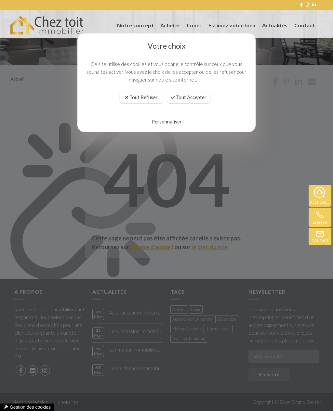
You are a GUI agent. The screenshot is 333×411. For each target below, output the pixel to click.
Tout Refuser (141, 97)
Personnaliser (167, 121)
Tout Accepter (188, 97)
